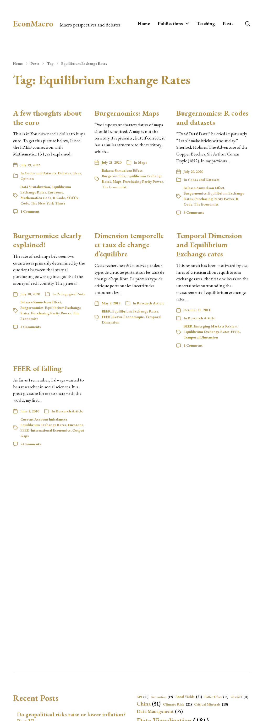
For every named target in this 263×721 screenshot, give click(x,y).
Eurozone (55, 192)
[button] (247, 23)
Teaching (206, 23)
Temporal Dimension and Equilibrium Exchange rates (209, 245)
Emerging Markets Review (215, 326)
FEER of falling (37, 368)
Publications (170, 23)
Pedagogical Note (71, 294)
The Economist (114, 187)
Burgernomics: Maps (127, 113)
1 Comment (29, 211)
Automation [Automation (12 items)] (162, 697)
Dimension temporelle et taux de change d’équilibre (129, 245)
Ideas (77, 173)
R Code (59, 197)
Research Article (150, 303)
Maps (142, 162)
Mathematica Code (35, 197)
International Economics (51, 430)
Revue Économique (128, 316)
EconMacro (33, 23)
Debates (64, 173)
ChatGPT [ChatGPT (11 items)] (239, 697)
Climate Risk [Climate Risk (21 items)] (177, 704)
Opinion (27, 178)
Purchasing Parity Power (143, 181)
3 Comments (194, 212)
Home (144, 23)
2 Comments (30, 444)
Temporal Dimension (201, 337)
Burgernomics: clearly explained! (47, 240)
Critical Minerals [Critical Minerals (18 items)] (211, 704)
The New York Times (48, 203)
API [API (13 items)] (143, 697)
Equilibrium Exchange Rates (84, 63)
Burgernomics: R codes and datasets (212, 117)
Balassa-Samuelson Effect (122, 170)
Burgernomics (113, 176)
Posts (228, 23)
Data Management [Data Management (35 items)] (160, 711)
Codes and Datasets (40, 173)
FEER (106, 316)
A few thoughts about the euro (47, 117)
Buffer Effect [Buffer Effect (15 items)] (216, 697)
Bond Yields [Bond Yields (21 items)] (188, 697)
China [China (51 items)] (149, 704)
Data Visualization (35, 186)
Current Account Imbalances (43, 419)
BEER (106, 311)
